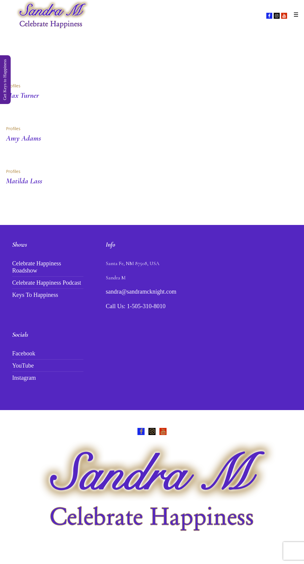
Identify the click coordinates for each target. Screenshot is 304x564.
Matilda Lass (24, 180)
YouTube (23, 365)
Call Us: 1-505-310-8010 (135, 306)
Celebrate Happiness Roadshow (36, 267)
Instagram (24, 377)
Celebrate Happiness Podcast (46, 282)
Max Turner (22, 95)
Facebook (23, 353)
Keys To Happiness (35, 295)
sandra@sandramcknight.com (141, 291)
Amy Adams (23, 138)
